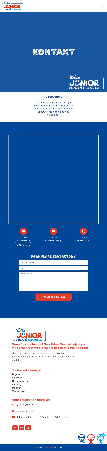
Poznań (16, 387)
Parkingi (17, 384)
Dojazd (16, 374)
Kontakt (17, 377)
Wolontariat (19, 390)
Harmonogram (20, 380)
